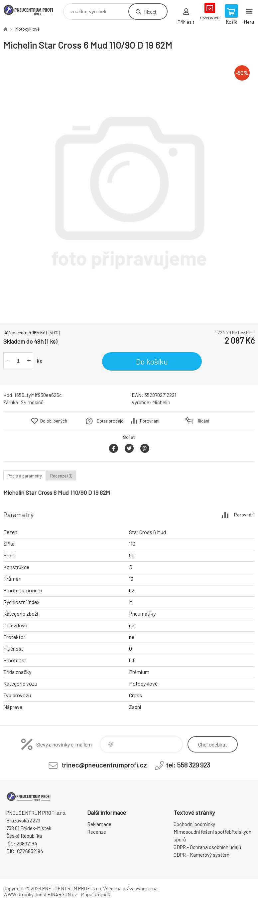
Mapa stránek (95, 894)
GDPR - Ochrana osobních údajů (207, 847)
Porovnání (149, 421)
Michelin (161, 402)
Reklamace (99, 824)
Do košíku (152, 361)
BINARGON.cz (62, 894)
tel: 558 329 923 (188, 765)
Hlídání (202, 421)
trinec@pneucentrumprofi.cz (104, 765)
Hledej (150, 11)
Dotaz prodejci (110, 421)
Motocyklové (27, 29)
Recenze (96, 832)
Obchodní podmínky (194, 824)
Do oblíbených (53, 421)
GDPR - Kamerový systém (201, 855)
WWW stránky (18, 894)
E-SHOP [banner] (32, 10)
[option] (129, 187)
